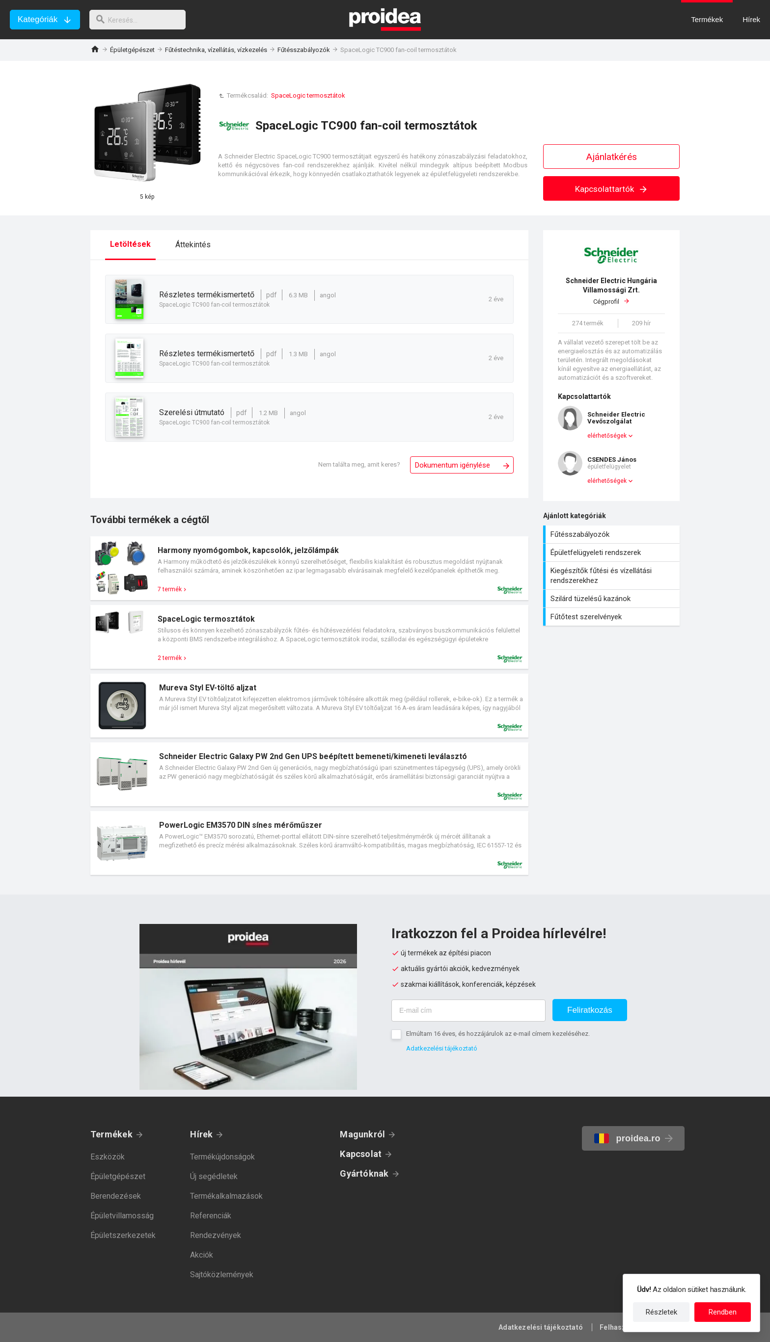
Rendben (723, 1312)
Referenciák (210, 1215)
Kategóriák (37, 19)
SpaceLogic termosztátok (308, 95)
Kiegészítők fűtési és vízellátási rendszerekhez (613, 575)
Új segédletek (214, 1176)
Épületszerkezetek (123, 1235)
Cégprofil (611, 290)
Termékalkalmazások (226, 1196)
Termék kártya (309, 568)
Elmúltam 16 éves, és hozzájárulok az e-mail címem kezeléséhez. (498, 1033)
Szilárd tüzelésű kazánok (613, 598)
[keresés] (141, 19)
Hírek (201, 1134)
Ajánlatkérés (611, 156)
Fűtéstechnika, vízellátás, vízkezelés (216, 49)
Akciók (201, 1255)
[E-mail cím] (468, 1011)
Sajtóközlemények (221, 1274)
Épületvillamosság (122, 1215)
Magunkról (362, 1134)
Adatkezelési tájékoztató (441, 1048)
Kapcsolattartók (611, 189)
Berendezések (115, 1196)
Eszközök (107, 1156)
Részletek (661, 1312)
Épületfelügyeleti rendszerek (613, 552)
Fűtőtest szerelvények (613, 617)
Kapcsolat (361, 1154)
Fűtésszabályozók (303, 49)
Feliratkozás (589, 1010)
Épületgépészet (132, 49)
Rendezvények (215, 1235)
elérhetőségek (607, 435)
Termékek (111, 1134)
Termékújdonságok (222, 1156)
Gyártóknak (364, 1173)
